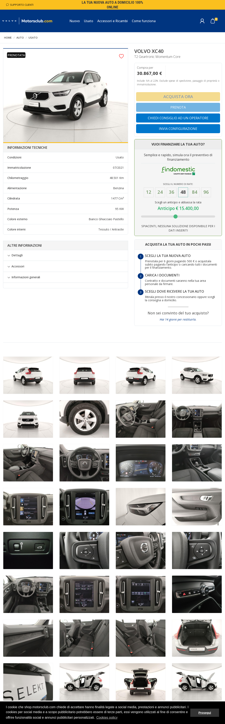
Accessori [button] (17, 266)
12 (148, 192)
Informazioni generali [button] (25, 277)
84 (194, 192)
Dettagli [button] (17, 255)
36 (171, 192)
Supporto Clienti (19, 5)
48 (183, 192)
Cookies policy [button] (106, 717)
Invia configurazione (178, 128)
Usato (33, 37)
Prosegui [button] (204, 712)
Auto (20, 37)
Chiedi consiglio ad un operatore (178, 118)
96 (206, 192)
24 (160, 192)
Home (8, 37)
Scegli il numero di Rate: (178, 184)
